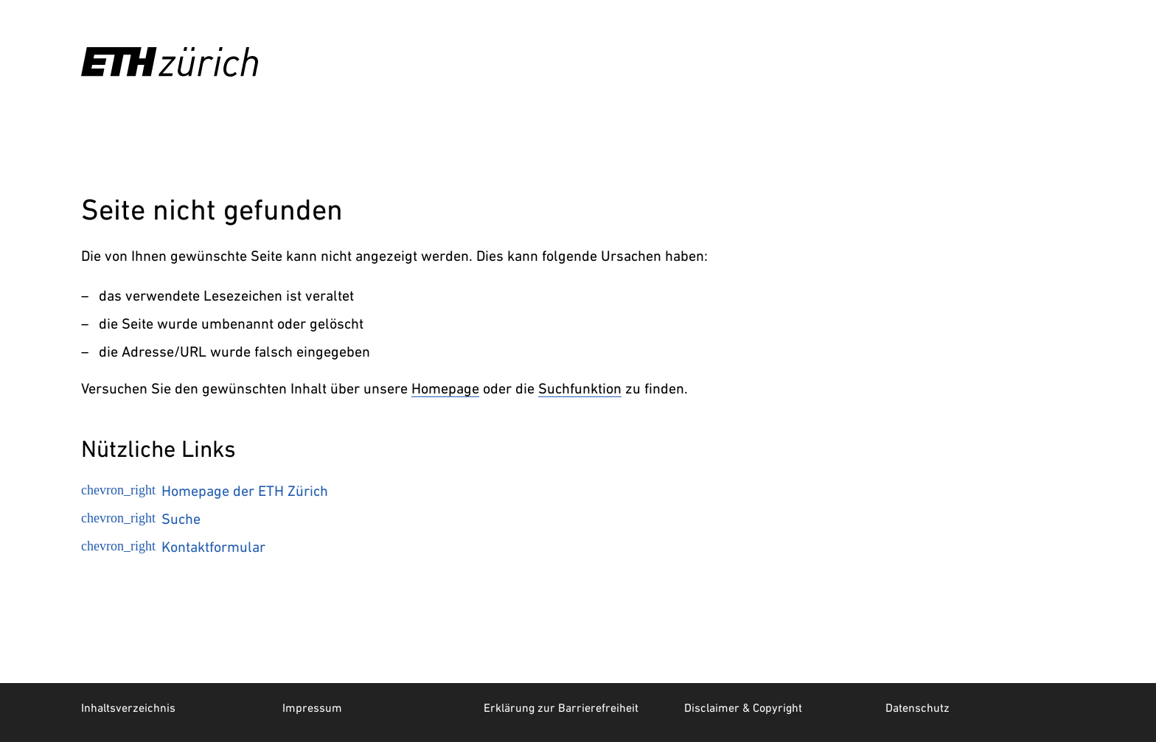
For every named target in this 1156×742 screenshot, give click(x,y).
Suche (141, 519)
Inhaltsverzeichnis (128, 707)
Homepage (445, 388)
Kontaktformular (173, 547)
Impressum (312, 707)
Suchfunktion (579, 388)
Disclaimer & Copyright (743, 707)
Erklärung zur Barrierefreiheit (561, 707)
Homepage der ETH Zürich (204, 491)
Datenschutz (917, 707)
